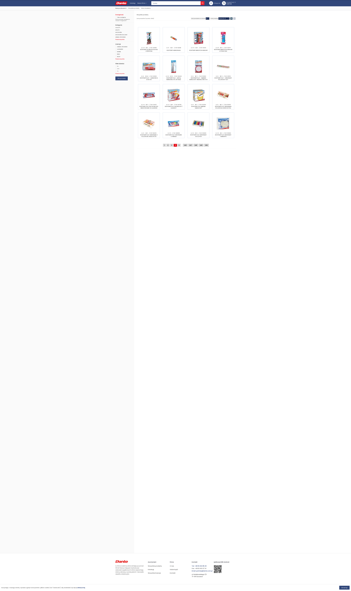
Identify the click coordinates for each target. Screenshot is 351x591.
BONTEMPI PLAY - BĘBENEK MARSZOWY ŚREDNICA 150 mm (198, 78)
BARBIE (119, 52)
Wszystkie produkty (133, 8)
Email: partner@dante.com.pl (202, 571)
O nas (172, 566)
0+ (118, 66)
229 (201, 145)
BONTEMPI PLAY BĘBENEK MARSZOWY (198, 107)
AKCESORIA (118, 32)
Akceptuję (344, 588)
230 (206, 145)
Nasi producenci (120, 8)
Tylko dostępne (121, 17)
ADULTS (117, 30)
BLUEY (118, 56)
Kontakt (173, 573)
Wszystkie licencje (154, 573)
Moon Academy (145, 8)
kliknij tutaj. (81, 588)
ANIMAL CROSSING (120, 37)
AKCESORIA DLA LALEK (121, 35)
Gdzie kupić (174, 570)
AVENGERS (120, 49)
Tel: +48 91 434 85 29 (199, 566)
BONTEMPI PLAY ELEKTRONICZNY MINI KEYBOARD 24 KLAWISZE (149, 107)
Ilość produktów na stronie (198, 18)
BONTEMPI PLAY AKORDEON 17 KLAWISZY (173, 107)
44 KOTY (117, 27)
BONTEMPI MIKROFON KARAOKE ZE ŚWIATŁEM (223, 50)
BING (118, 54)
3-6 (118, 69)
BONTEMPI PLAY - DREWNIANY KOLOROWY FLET (223, 78)
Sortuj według (214, 18)
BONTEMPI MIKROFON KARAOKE (198, 50)
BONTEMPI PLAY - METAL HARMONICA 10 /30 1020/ (173, 78)
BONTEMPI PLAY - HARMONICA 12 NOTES (149, 78)
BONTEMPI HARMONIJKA (174, 50)
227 (190, 145)
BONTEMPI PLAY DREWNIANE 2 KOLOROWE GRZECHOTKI (149, 135)
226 (185, 145)
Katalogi (151, 570)
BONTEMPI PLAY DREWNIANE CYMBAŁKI (174, 135)
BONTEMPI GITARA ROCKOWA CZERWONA (149, 50)
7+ (118, 71)
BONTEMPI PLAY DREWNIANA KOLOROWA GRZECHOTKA (223, 107)
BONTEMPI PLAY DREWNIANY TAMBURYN (223, 135)
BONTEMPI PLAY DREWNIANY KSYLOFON (198, 135)
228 (196, 145)
